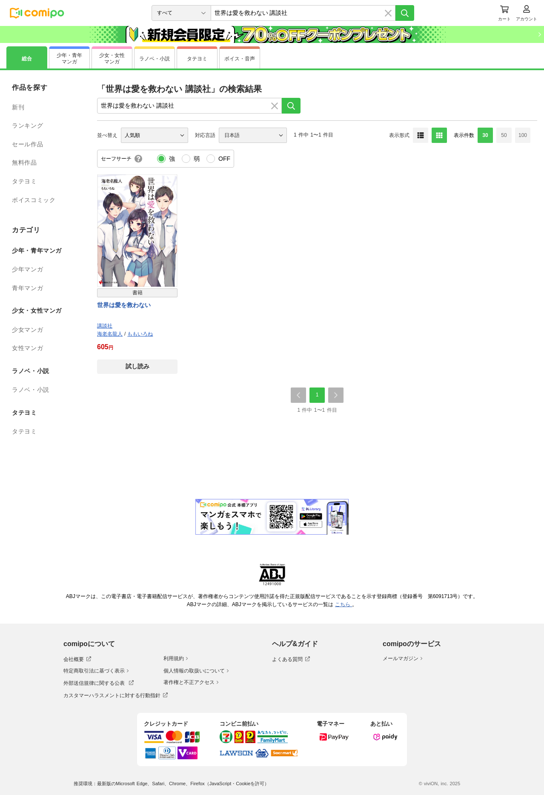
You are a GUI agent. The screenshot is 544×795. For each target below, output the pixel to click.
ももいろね (140, 334)
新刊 (18, 107)
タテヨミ (24, 181)
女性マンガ (27, 348)
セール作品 (27, 144)
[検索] (404, 13)
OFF (224, 158)
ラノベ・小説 (30, 389)
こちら (343, 604)
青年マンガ (27, 288)
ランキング (27, 125)
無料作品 (24, 162)
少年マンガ (27, 269)
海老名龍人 (110, 334)
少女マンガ (27, 329)
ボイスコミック (33, 200)
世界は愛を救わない (124, 305)
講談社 (104, 326)
